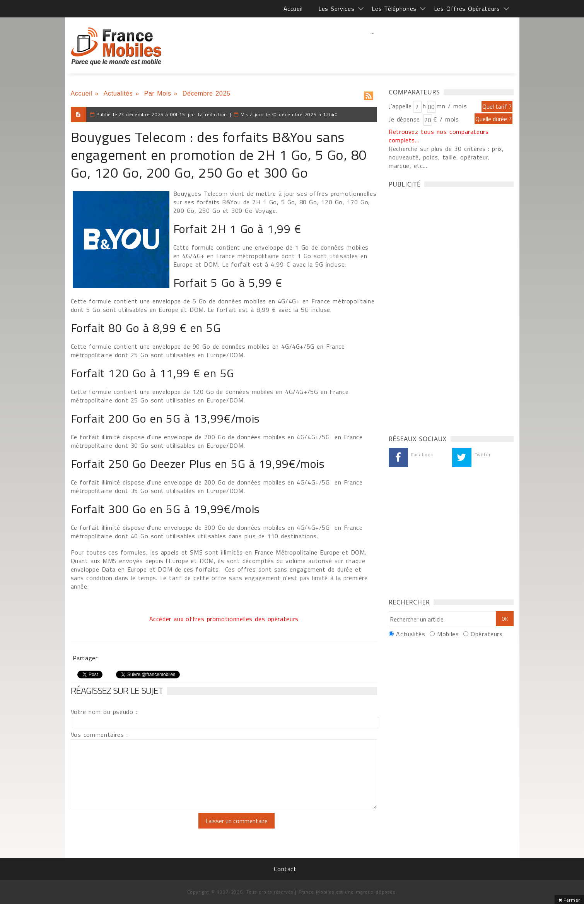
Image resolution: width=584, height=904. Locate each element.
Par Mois (157, 93)
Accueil (293, 8)
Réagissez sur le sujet (117, 690)
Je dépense (405, 119)
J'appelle (400, 106)
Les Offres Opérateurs (467, 8)
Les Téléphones (394, 8)
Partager (85, 658)
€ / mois (446, 119)
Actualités (118, 93)
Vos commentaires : (99, 734)
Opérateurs (486, 634)
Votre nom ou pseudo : (104, 711)
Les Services (336, 8)
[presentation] (135, 828)
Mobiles (448, 634)
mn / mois (452, 106)
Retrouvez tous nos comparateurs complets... (439, 136)
